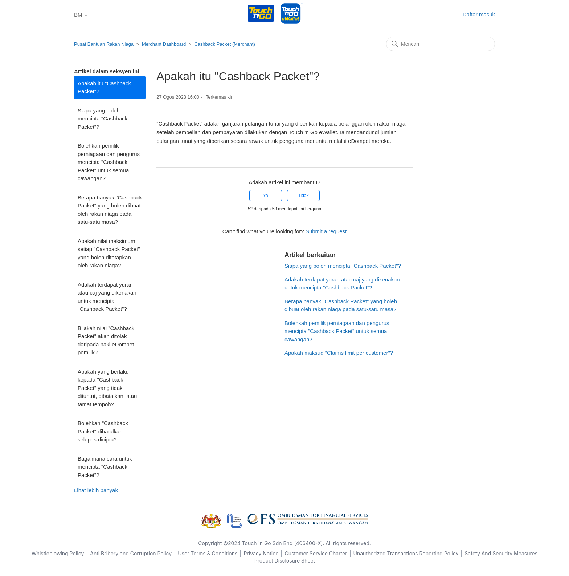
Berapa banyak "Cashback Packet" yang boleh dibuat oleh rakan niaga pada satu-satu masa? (110, 209)
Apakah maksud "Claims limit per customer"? (338, 353)
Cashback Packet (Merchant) (224, 44)
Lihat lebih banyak (96, 490)
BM (81, 15)
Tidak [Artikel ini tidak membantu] (303, 195)
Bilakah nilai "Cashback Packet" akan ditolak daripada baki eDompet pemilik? (106, 340)
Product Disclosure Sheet (284, 561)
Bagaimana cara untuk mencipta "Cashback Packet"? (105, 467)
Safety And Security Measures (500, 553)
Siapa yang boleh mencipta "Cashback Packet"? (102, 118)
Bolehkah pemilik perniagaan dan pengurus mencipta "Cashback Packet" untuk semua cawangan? (109, 162)
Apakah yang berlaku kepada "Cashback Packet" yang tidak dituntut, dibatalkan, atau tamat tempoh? (107, 388)
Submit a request (326, 231)
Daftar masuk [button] (479, 14)
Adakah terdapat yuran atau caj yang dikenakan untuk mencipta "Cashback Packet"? (107, 296)
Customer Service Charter (315, 553)
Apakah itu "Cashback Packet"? (104, 87)
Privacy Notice (260, 553)
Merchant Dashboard (164, 44)
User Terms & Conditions (207, 553)
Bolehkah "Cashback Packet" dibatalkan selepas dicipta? (103, 431)
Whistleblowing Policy (58, 553)
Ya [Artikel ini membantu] (265, 195)
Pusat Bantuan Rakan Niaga (104, 44)
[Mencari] (440, 44)
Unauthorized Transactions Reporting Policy (406, 553)
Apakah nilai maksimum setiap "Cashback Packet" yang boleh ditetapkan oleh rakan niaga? (109, 253)
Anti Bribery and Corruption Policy (131, 553)
